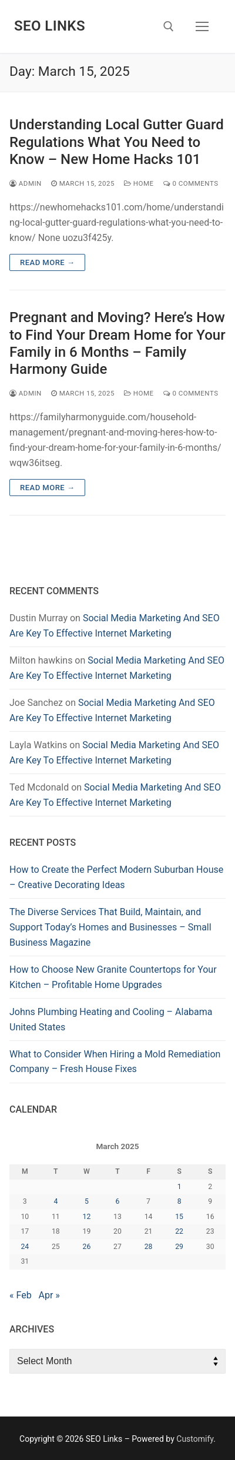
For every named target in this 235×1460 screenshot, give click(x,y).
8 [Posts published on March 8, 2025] (179, 1201)
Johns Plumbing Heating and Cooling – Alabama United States (111, 1019)
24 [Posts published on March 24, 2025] (25, 1247)
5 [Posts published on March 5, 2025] (87, 1201)
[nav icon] (202, 26)
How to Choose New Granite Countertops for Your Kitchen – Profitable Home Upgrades (113, 977)
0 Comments (191, 183)
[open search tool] (168, 26)
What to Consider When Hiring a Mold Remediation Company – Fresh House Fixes (114, 1062)
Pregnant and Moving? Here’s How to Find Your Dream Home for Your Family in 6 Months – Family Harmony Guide (117, 343)
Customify (194, 1439)
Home (139, 183)
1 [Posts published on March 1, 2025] (179, 1187)
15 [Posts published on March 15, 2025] (179, 1217)
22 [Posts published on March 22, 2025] (179, 1231)
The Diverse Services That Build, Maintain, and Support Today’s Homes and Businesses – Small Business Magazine (110, 927)
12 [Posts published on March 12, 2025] (87, 1217)
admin (25, 183)
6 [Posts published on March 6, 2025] (118, 1201)
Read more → (47, 262)
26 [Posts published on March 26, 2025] (87, 1247)
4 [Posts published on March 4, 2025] (55, 1201)
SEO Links (49, 26)
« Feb (20, 1295)
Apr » (49, 1295)
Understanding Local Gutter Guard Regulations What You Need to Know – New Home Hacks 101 (116, 141)
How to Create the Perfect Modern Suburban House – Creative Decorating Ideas (116, 877)
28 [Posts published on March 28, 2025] (149, 1247)
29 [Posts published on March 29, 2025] (179, 1247)
